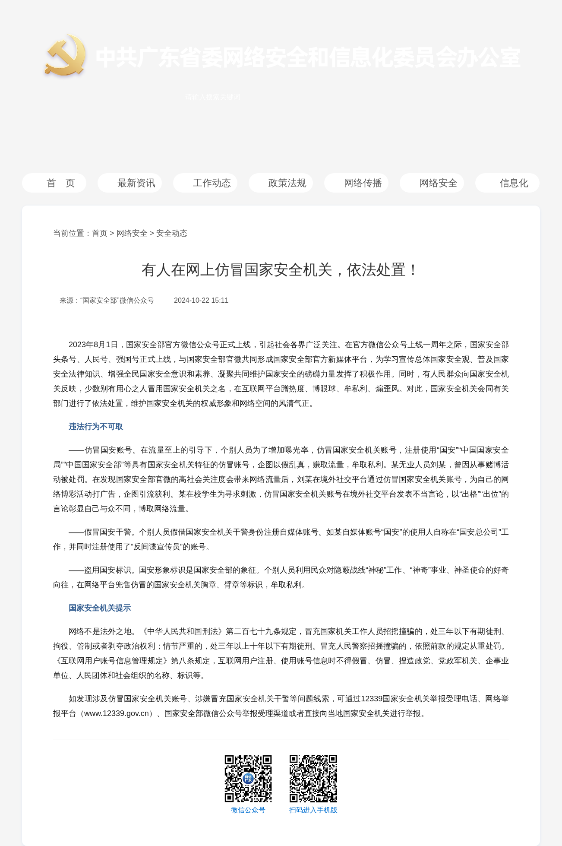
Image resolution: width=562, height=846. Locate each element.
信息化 (514, 182)
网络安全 (439, 182)
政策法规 (287, 182)
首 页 (61, 182)
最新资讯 (136, 182)
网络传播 (363, 182)
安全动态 (171, 233)
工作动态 (212, 182)
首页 (99, 233)
